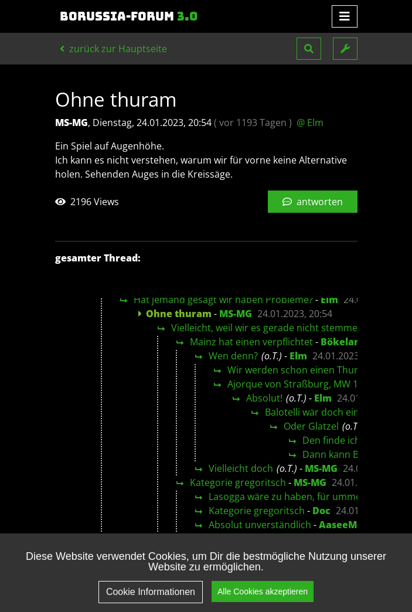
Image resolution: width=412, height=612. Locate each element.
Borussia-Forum (129, 16)
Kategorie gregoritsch (238, 482)
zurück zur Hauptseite (113, 48)
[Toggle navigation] (344, 16)
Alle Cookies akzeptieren (262, 599)
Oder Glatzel (311, 426)
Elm (329, 299)
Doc (321, 510)
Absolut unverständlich (260, 524)
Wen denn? (233, 355)
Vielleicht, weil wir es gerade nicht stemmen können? (287, 327)
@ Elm (310, 122)
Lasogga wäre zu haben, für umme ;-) (290, 496)
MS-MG (235, 313)
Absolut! (264, 398)
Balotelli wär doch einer (317, 412)
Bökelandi (345, 341)
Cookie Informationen (150, 600)
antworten (312, 201)
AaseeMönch (350, 524)
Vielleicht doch (240, 468)
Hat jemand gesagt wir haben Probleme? (223, 299)
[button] (309, 49)
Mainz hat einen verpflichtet (251, 341)
